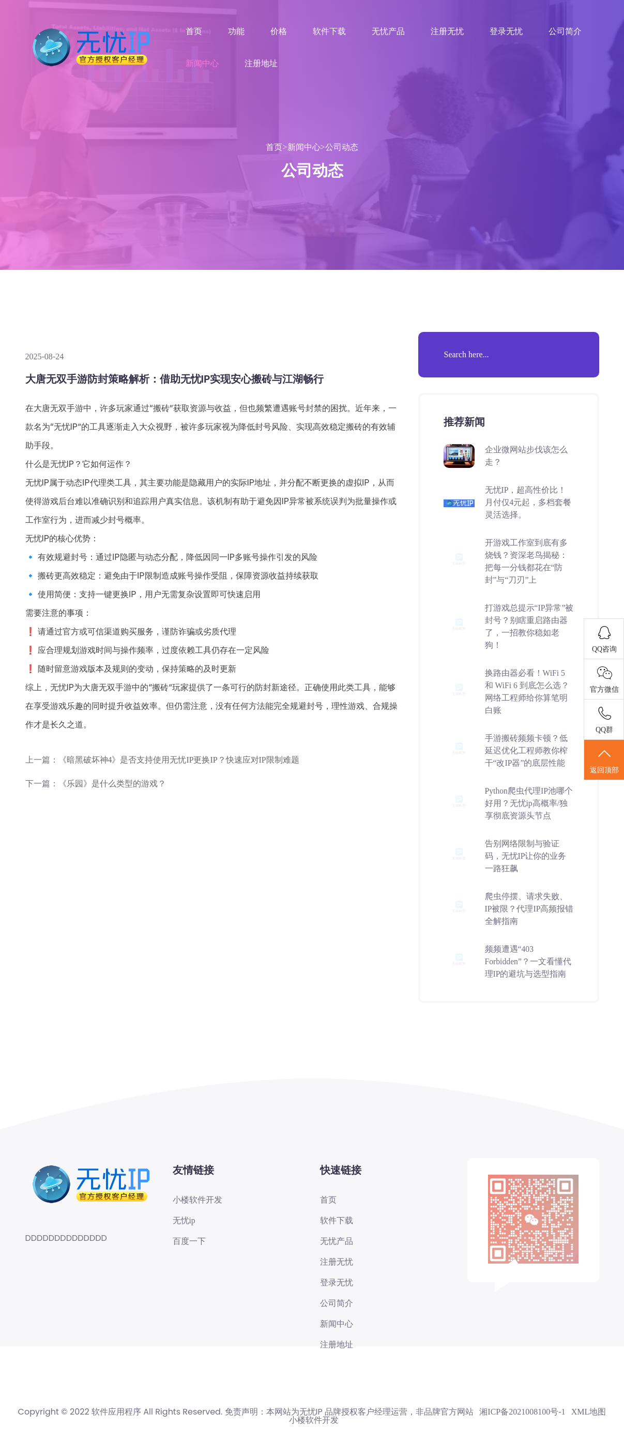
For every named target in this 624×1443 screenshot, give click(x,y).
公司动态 (341, 147)
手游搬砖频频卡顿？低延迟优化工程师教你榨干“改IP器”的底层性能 (526, 750)
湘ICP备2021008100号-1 (522, 1413)
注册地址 (261, 63)
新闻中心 (202, 63)
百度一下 (189, 1241)
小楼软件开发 (197, 1199)
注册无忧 (447, 31)
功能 (236, 31)
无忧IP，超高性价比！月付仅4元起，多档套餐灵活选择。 (528, 502)
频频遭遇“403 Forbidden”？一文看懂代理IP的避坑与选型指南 (528, 961)
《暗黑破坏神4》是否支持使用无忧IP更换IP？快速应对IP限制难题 (179, 759)
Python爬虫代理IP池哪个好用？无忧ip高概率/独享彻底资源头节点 (529, 803)
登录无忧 (506, 31)
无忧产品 (388, 31)
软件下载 (329, 31)
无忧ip (184, 1220)
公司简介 (565, 31)
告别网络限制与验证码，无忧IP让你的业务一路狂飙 (526, 856)
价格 (278, 31)
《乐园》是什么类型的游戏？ (112, 783)
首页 (194, 31)
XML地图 (588, 1413)
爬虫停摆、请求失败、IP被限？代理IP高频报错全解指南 (526, 908)
